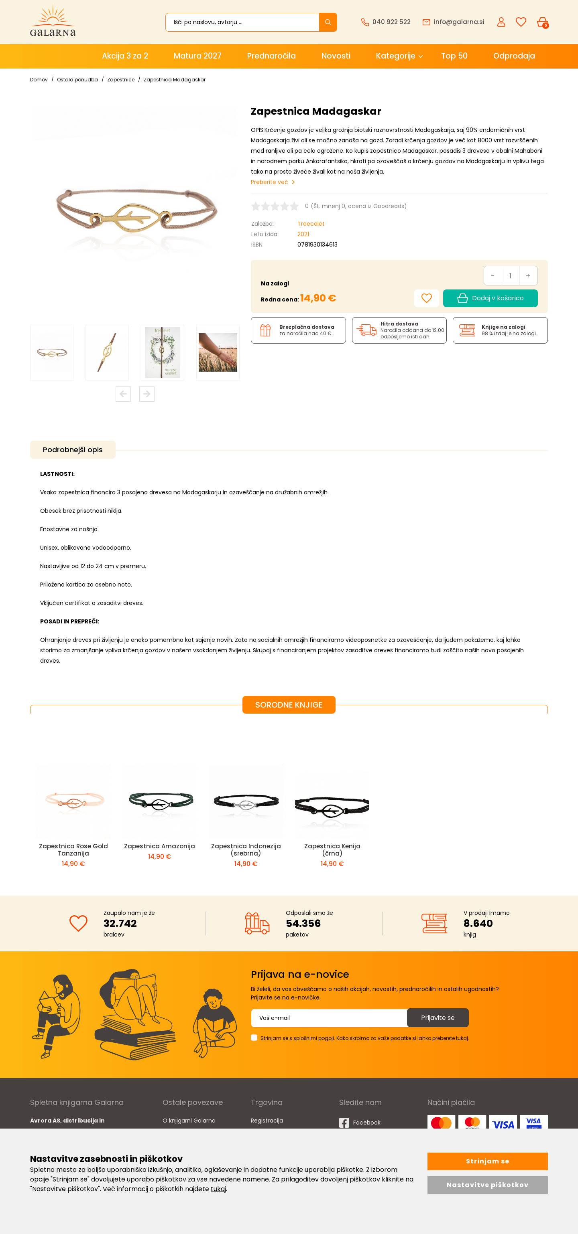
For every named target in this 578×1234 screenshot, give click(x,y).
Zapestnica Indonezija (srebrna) (246, 850)
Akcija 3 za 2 (125, 56)
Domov (39, 79)
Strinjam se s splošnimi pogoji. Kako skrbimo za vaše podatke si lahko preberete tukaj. (365, 1038)
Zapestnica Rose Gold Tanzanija (73, 850)
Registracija (267, 1121)
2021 (303, 234)
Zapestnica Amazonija (159, 846)
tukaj (218, 1189)
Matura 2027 (198, 56)
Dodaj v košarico (490, 298)
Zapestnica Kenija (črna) (332, 850)
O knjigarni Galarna (189, 1121)
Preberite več (269, 182)
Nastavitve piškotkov (488, 1184)
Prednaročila (271, 56)
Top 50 (454, 56)
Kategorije (395, 56)
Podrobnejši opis (73, 450)
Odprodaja (514, 56)
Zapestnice (120, 79)
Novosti (336, 56)
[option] (51, 353)
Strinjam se (487, 1161)
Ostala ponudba (77, 79)
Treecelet (311, 224)
